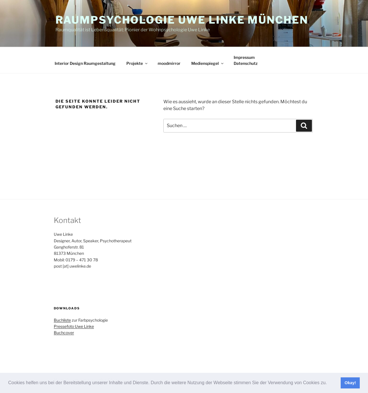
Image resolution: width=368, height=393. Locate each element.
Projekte (137, 63)
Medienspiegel (207, 63)
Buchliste (62, 320)
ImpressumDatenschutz (246, 60)
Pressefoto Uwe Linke (74, 326)
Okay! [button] (350, 382)
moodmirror (169, 63)
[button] (329, 383)
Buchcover (64, 332)
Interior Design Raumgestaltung (85, 63)
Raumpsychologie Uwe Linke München (181, 20)
